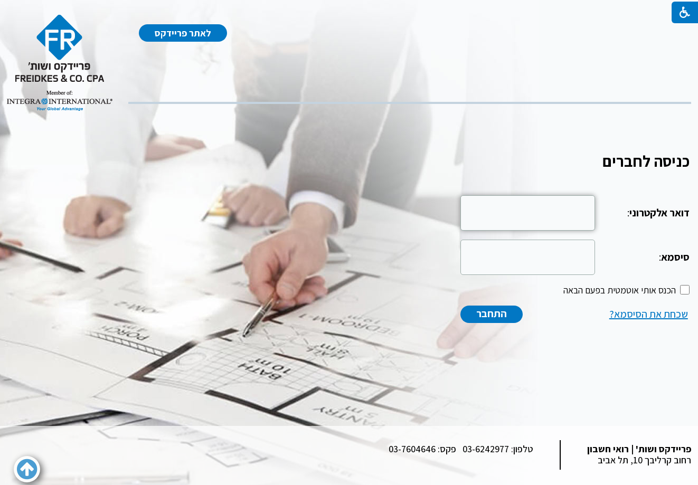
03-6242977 (486, 449)
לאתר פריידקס (183, 33)
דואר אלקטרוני (659, 213)
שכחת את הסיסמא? (648, 314)
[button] (27, 469)
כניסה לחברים (646, 161)
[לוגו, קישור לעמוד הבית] (59, 63)
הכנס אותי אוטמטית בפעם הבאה (619, 290)
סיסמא (675, 257)
